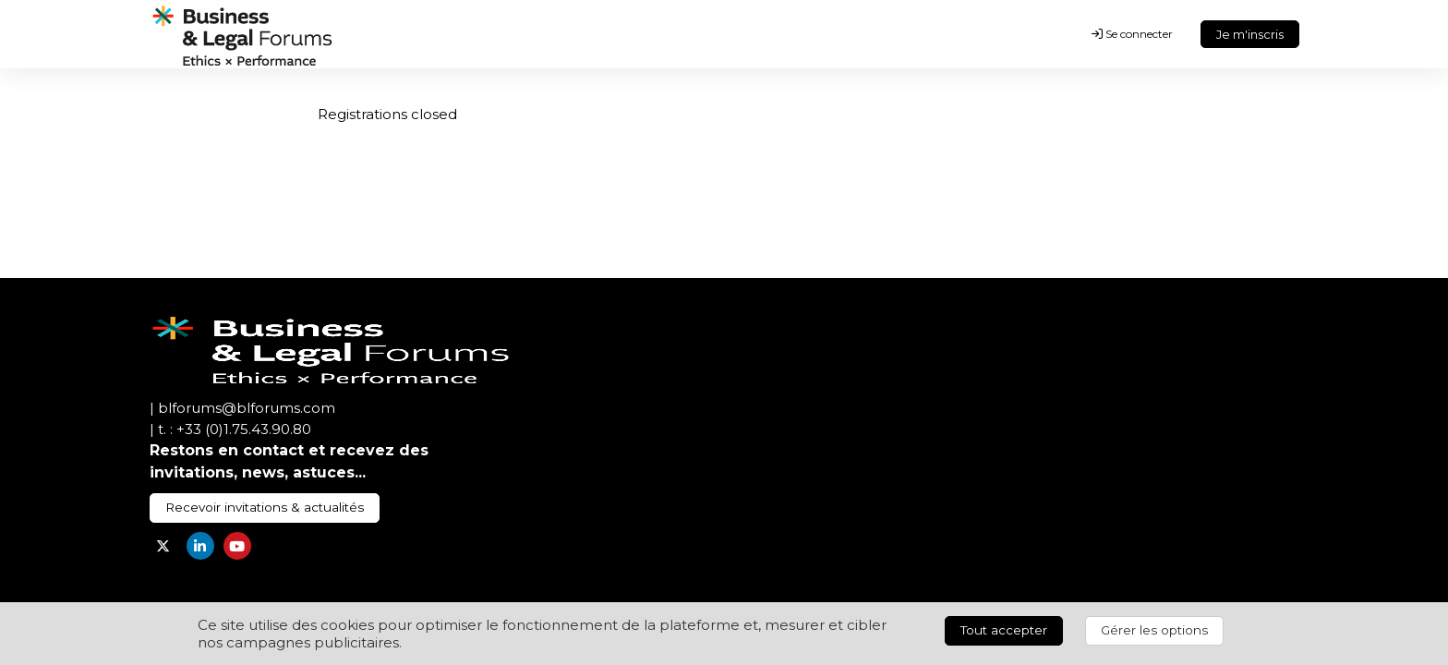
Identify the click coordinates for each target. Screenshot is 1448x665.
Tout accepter (1003, 630)
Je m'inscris (1250, 34)
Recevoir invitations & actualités (264, 507)
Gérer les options (1154, 630)
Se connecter (1132, 34)
